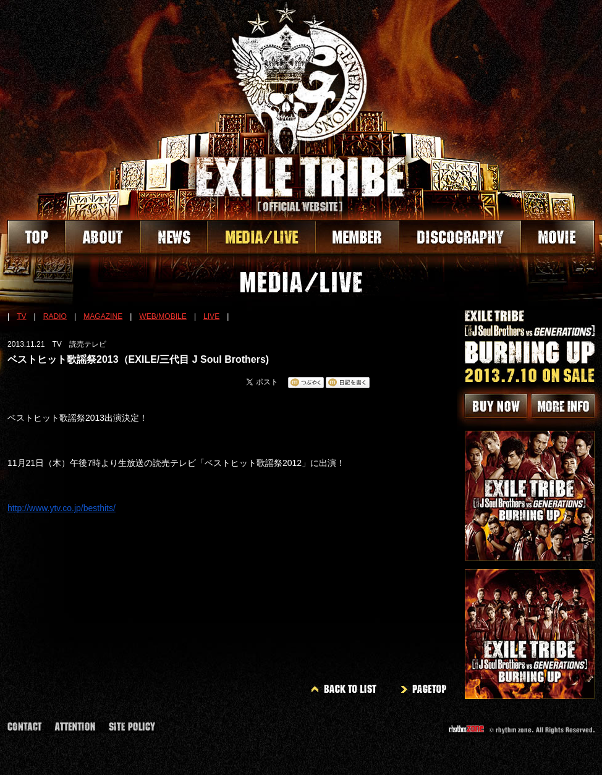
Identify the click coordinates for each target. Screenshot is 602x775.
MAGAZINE (102, 316)
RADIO (55, 316)
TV (21, 316)
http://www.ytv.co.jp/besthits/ (61, 508)
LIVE (211, 316)
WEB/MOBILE (163, 316)
